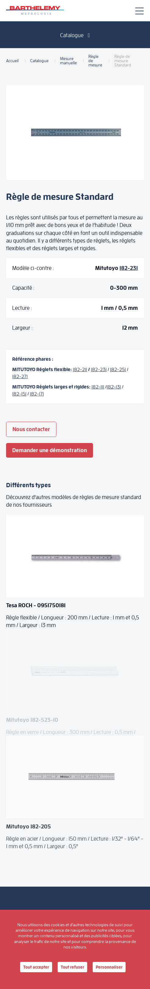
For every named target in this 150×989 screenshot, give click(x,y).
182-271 (20, 376)
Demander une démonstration (49, 450)
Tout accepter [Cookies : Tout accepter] (36, 967)
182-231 (129, 268)
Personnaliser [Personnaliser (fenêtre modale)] (109, 967)
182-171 (37, 394)
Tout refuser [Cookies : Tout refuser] (72, 967)
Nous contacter (31, 429)
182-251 (118, 369)
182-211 (80, 369)
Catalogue (75, 35)
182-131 (114, 387)
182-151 (19, 394)
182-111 (97, 387)
